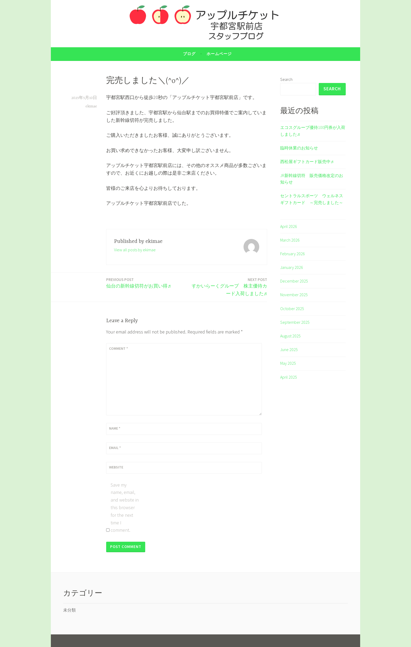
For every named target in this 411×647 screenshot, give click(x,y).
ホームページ (219, 53)
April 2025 (288, 377)
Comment (118, 348)
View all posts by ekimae (135, 249)
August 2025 (290, 335)
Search (286, 79)
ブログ (189, 53)
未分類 (69, 610)
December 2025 (294, 281)
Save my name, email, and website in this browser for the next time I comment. (125, 507)
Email (115, 447)
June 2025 (289, 349)
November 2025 (294, 294)
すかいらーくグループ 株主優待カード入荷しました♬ (228, 286)
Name (114, 428)
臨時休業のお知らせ (299, 147)
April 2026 (288, 226)
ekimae (91, 106)
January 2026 (291, 267)
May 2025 (288, 363)
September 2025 (295, 322)
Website (116, 467)
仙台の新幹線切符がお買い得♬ (138, 282)
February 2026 (292, 253)
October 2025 (292, 308)
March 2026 (290, 240)
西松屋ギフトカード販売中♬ (307, 161)
